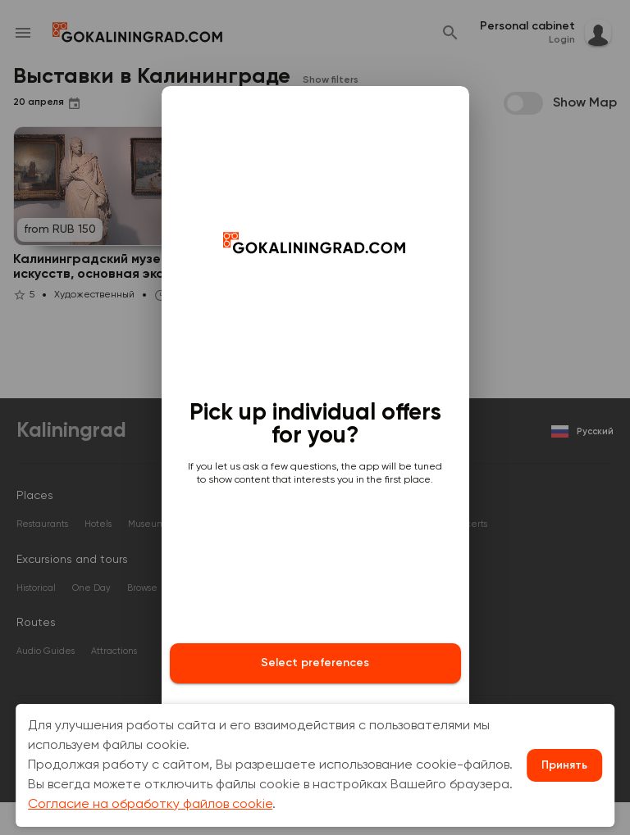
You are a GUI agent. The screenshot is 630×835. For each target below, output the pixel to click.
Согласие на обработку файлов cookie (150, 804)
